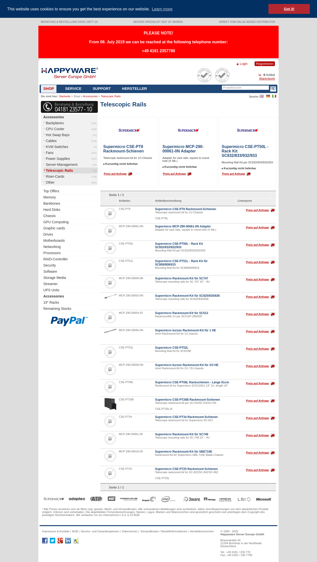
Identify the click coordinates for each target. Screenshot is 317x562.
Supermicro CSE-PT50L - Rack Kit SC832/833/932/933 (179, 245)
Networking (52, 246)
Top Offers (51, 191)
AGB (75, 530)
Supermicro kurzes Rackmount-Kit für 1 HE (185, 330)
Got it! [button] (289, 9)
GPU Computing (56, 221)
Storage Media (54, 277)
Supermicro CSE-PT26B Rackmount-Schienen (187, 399)
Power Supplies (58, 158)
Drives (48, 234)
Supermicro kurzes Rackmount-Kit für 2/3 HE (186, 364)
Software (50, 271)
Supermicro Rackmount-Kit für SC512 (181, 312)
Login (244, 63)
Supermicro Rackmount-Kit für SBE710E (183, 451)
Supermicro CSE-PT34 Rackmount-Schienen (186, 416)
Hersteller (134, 88)
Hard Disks (51, 209)
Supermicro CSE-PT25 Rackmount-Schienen (186, 468)
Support (102, 88)
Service (73, 88)
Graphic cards (54, 228)
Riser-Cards (55, 176)
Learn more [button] (162, 9)
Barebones (51, 203)
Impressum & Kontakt (55, 530)
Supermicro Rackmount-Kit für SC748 (181, 434)
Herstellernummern (202, 530)
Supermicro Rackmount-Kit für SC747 (181, 278)
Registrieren (264, 63)
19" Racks (51, 302)
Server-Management (62, 164)
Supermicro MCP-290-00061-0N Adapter (183, 148)
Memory (49, 197)
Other (50, 182)
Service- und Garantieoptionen (100, 530)
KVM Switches (57, 146)
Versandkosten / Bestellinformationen (163, 530)
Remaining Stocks (57, 308)
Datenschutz (130, 530)
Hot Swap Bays (58, 134)
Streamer (50, 283)
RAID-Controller (55, 259)
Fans (49, 152)
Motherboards (54, 240)
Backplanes (55, 122)
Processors (52, 252)
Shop (48, 88)
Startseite (64, 95)
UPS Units (51, 290)
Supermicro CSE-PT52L (171, 347)
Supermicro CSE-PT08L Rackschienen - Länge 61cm (192, 382)
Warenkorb (267, 78)
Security (49, 265)
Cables (51, 140)
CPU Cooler (55, 128)
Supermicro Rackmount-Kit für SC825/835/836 (187, 295)
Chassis (49, 215)
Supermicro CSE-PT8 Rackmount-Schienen (123, 148)
